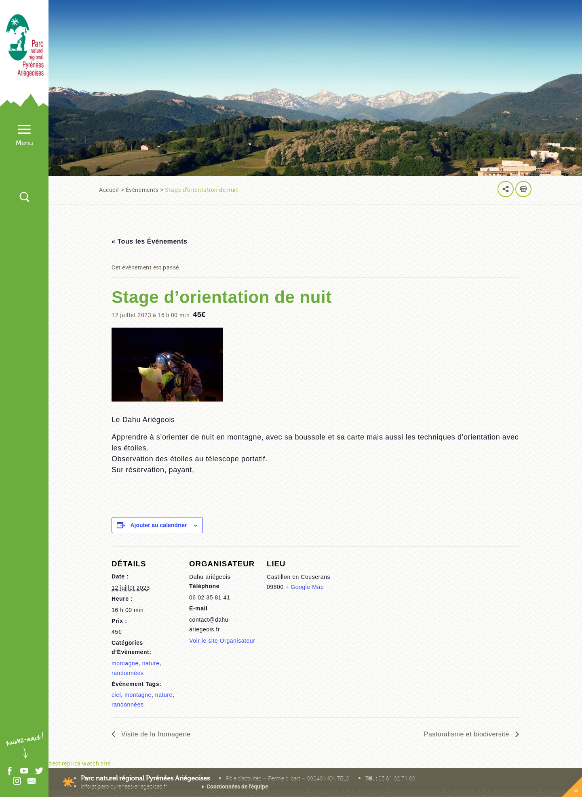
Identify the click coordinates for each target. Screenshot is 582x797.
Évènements (142, 189)
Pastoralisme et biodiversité (467, 734)
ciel (116, 695)
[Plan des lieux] (425, 629)
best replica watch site (79, 763)
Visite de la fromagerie (155, 734)
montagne (125, 663)
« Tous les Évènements (150, 241)
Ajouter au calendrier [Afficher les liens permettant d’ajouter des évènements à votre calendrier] (158, 525)
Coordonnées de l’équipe (237, 786)
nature (151, 663)
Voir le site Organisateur (222, 640)
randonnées (128, 673)
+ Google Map (304, 587)
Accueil (109, 189)
